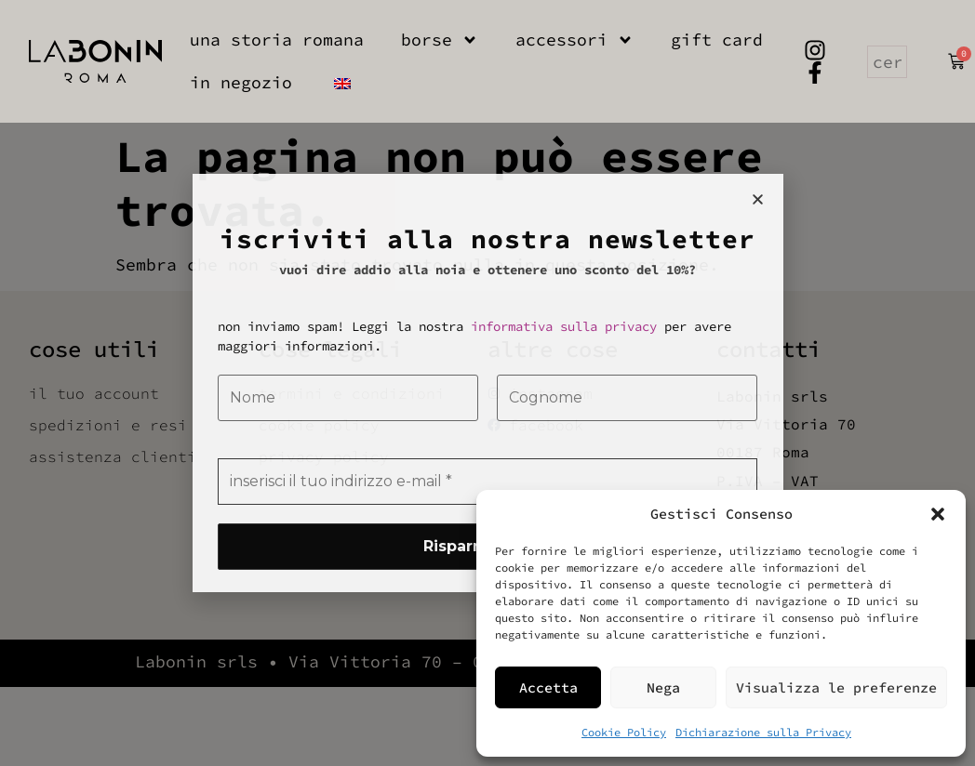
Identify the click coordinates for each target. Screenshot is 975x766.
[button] (937, 514)
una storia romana (277, 39)
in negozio (241, 82)
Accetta (548, 687)
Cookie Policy (623, 732)
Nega (663, 687)
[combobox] (887, 62)
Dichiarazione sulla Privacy (763, 732)
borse (439, 40)
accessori (574, 40)
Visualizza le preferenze (836, 687)
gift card (717, 39)
